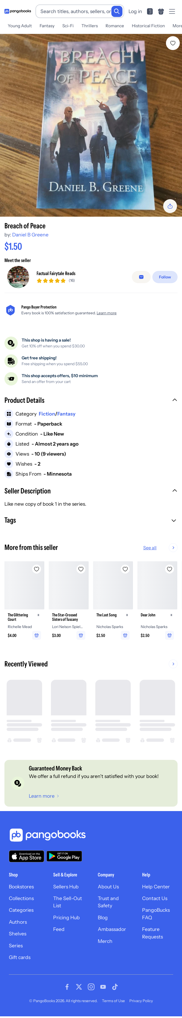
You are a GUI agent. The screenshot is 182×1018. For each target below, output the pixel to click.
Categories (21, 910)
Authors (18, 922)
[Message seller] (141, 277)
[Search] (116, 11)
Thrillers (89, 25)
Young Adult (20, 25)
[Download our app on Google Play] (64, 856)
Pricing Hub (66, 917)
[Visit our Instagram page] (91, 987)
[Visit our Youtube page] (103, 987)
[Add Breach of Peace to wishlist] (173, 43)
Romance (115, 25)
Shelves (17, 934)
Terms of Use (113, 1001)
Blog (103, 917)
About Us (108, 886)
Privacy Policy (141, 1001)
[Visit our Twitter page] (79, 987)
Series (16, 945)
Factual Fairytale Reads (56, 273)
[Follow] (165, 277)
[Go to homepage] (17, 11)
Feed (59, 929)
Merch (105, 941)
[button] (91, 401)
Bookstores (21, 886)
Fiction (47, 414)
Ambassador (112, 929)
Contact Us (154, 898)
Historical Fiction (148, 25)
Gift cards (19, 957)
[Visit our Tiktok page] (115, 987)
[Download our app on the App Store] (26, 856)
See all (167, 547)
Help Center (156, 886)
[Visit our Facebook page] (67, 987)
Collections (21, 898)
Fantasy (47, 25)
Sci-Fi (68, 25)
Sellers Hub (66, 886)
